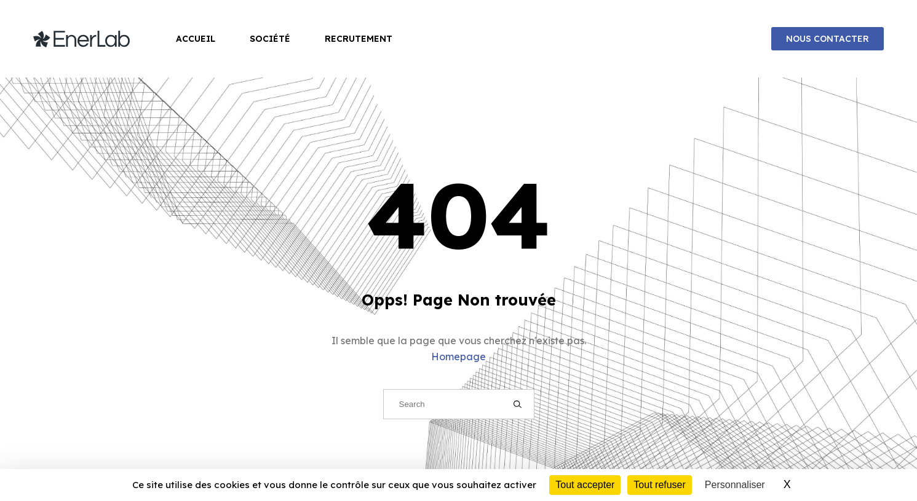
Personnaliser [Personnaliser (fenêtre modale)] (735, 484)
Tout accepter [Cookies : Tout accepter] (584, 484)
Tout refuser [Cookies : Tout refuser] (659, 484)
